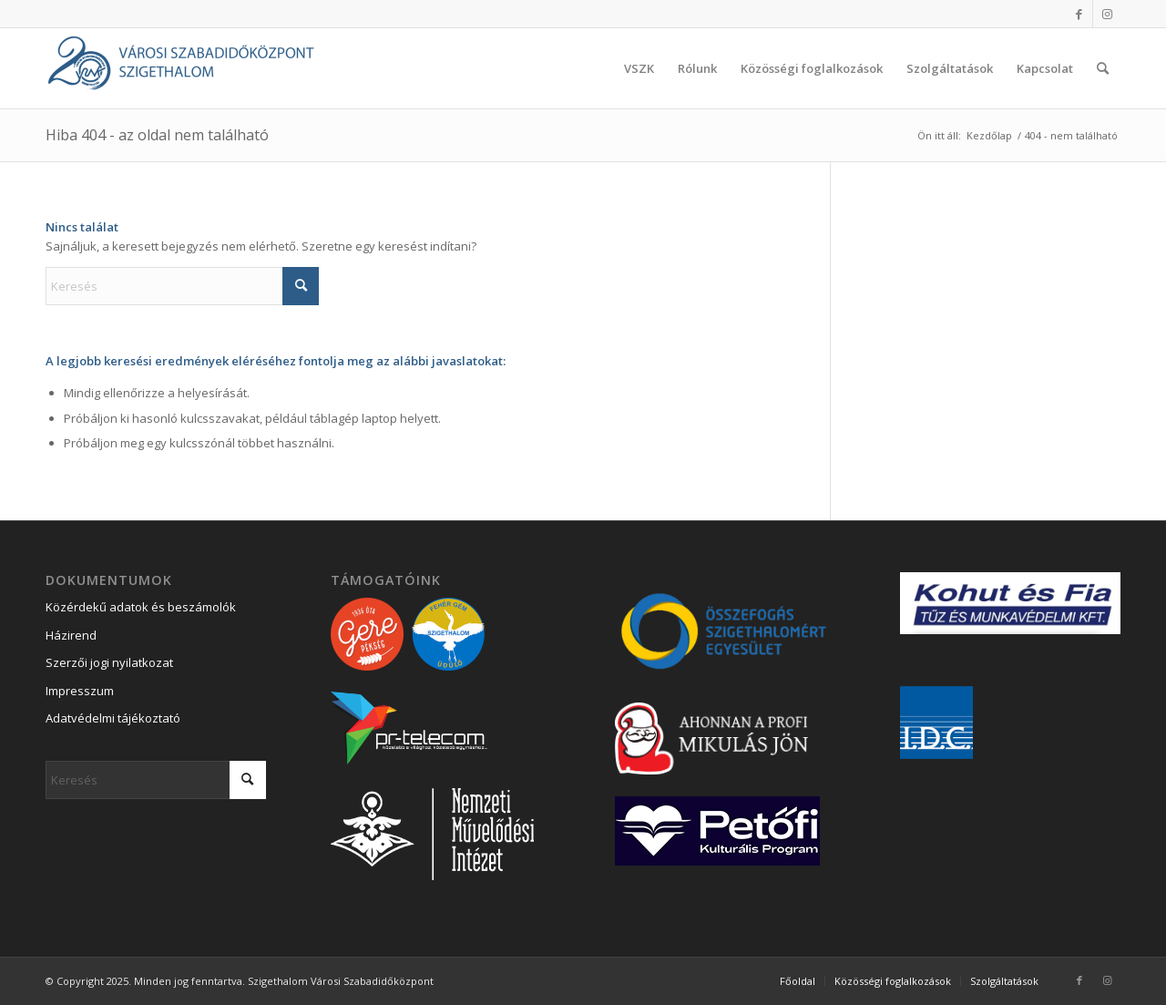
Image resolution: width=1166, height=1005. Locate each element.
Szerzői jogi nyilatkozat (109, 662)
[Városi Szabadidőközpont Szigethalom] (182, 68)
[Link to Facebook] (1079, 13)
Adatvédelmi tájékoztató (113, 718)
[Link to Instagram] (1106, 13)
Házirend (71, 635)
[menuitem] (639, 68)
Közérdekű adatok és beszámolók (141, 607)
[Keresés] (1102, 68)
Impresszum (80, 690)
